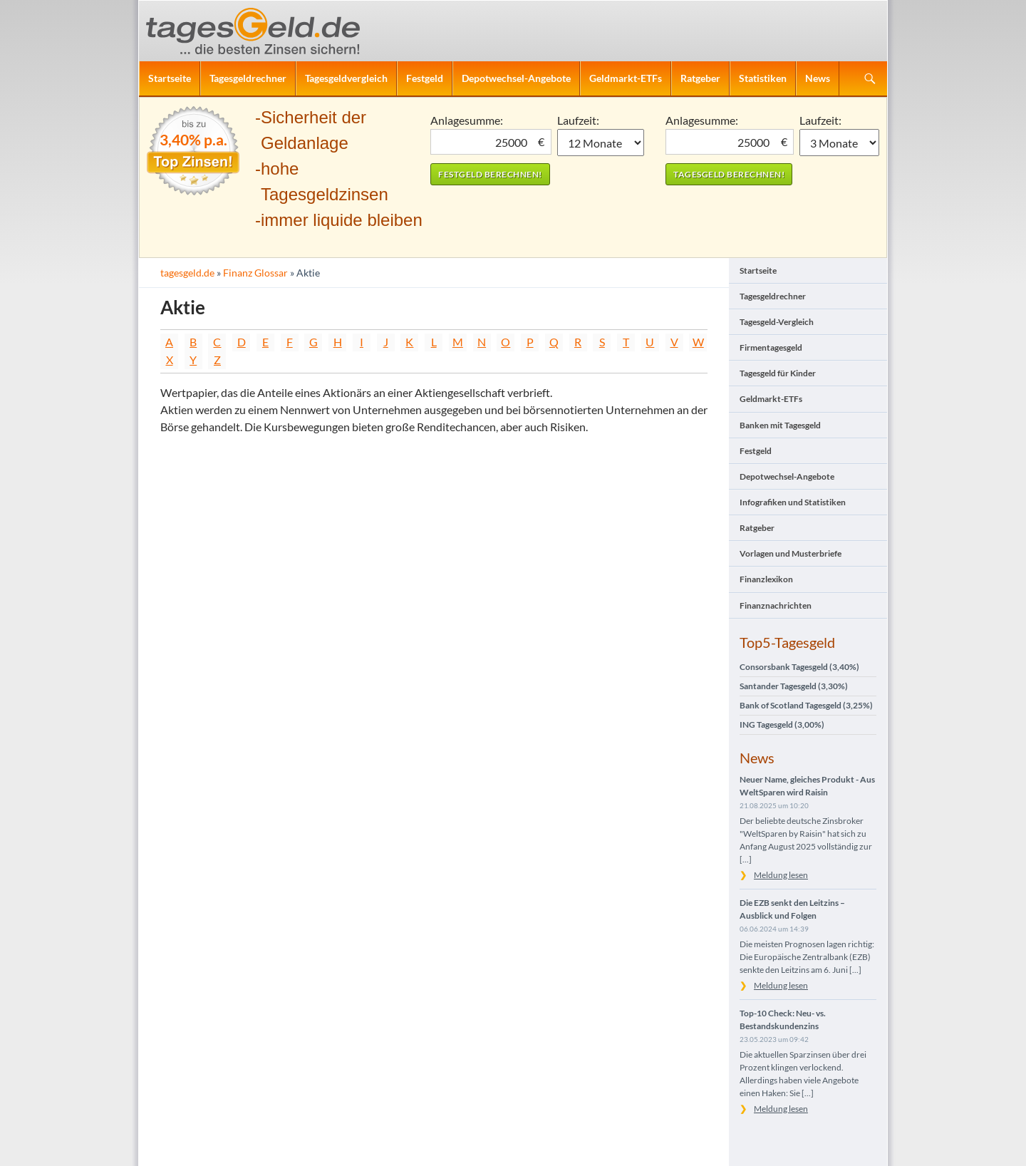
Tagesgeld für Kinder (778, 373)
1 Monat (601, 142)
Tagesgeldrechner (247, 78)
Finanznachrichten (776, 605)
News (817, 78)
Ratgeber (700, 78)
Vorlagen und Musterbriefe (790, 553)
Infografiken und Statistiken (793, 502)
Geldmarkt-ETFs (625, 78)
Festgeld (424, 78)
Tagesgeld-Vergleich (777, 321)
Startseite (169, 78)
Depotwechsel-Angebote (516, 78)
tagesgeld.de (187, 273)
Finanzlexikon (766, 579)
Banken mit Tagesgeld (780, 425)
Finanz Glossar (255, 273)
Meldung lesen (781, 875)
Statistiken (763, 78)
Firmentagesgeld (771, 347)
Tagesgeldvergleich (346, 78)
